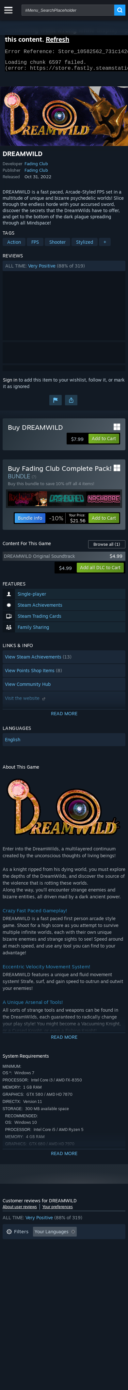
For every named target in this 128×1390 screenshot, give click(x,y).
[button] (64, 270)
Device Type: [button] (20, 1275)
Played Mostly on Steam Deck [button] (71, 1255)
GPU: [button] (87, 1265)
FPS (35, 246)
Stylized (84, 246)
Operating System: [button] (26, 1265)
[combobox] (68, 10)
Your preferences (57, 1210)
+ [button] (105, 246)
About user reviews (20, 1210)
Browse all (106, 548)
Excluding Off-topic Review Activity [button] (44, 1245)
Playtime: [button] (16, 1255)
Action (14, 246)
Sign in (10, 383)
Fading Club (36, 167)
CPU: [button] (64, 1265)
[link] (67, 522)
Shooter (57, 246)
